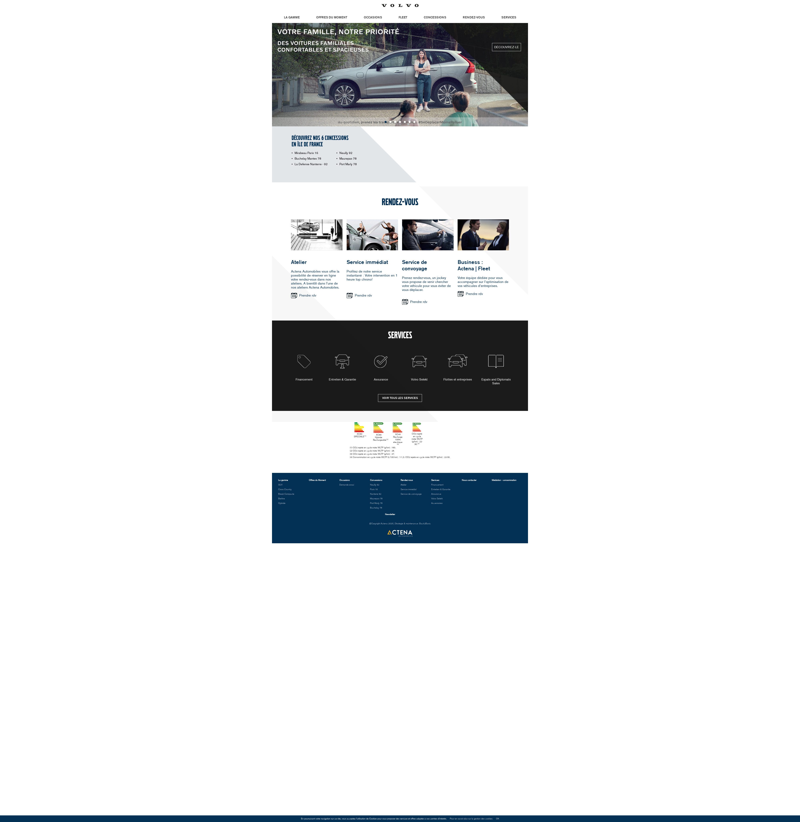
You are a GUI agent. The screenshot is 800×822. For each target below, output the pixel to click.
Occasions (373, 17)
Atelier (299, 262)
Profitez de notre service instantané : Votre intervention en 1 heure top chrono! (372, 275)
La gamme (292, 17)
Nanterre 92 (375, 497)
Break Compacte (286, 497)
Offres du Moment (331, 17)
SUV (280, 487)
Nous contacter (469, 483)
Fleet (403, 17)
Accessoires (437, 506)
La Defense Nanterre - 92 (311, 164)
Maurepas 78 (348, 158)
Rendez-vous (474, 17)
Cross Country (285, 492)
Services (508, 17)
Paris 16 (374, 492)
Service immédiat (367, 262)
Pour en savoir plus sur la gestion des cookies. (471, 818)
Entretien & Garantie (342, 368)
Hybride (281, 506)
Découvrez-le (506, 47)
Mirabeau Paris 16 (306, 153)
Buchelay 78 (376, 510)
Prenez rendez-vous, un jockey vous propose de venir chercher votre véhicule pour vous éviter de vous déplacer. (426, 284)
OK (497, 818)
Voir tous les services (400, 398)
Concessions (435, 17)
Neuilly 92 (345, 153)
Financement (304, 368)
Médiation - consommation (504, 483)
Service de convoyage (414, 265)
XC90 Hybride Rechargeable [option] (385, 435)
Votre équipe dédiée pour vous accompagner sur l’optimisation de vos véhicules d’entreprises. (483, 282)
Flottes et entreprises (457, 368)
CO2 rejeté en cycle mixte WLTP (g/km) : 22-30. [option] (443, 435)
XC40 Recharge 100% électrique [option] (414, 434)
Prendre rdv (307, 295)
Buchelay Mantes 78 (308, 158)
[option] (400, 74)
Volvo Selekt (419, 368)
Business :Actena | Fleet (474, 265)
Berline (281, 501)
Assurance (381, 368)
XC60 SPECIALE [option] (357, 433)
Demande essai (346, 487)
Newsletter (390, 517)
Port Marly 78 (348, 164)
